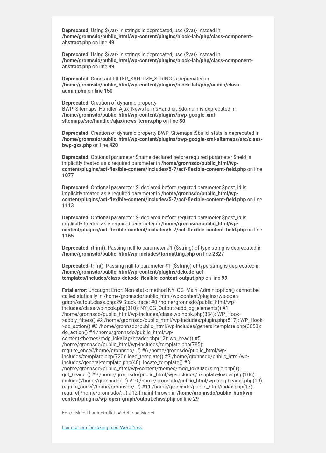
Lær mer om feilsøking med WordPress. (102, 427)
